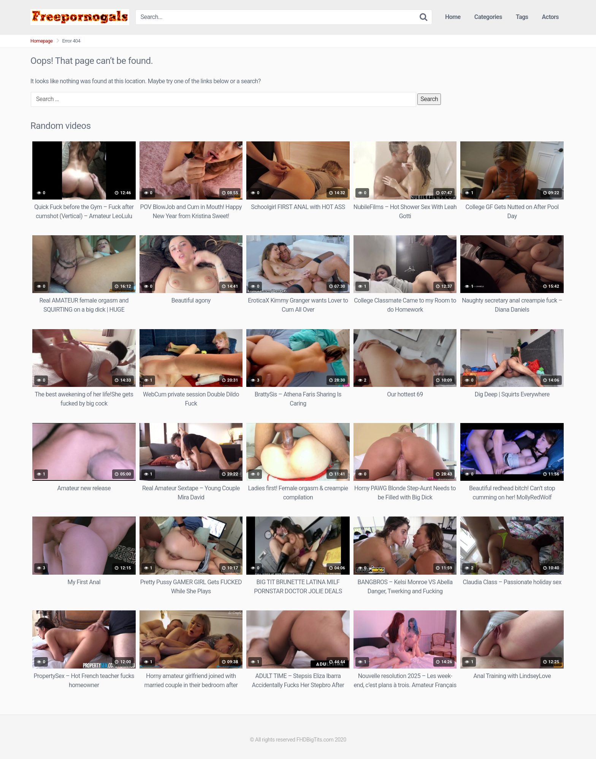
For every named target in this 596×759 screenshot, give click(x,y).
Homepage (41, 41)
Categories (488, 17)
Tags (522, 17)
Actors (550, 17)
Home (453, 17)
